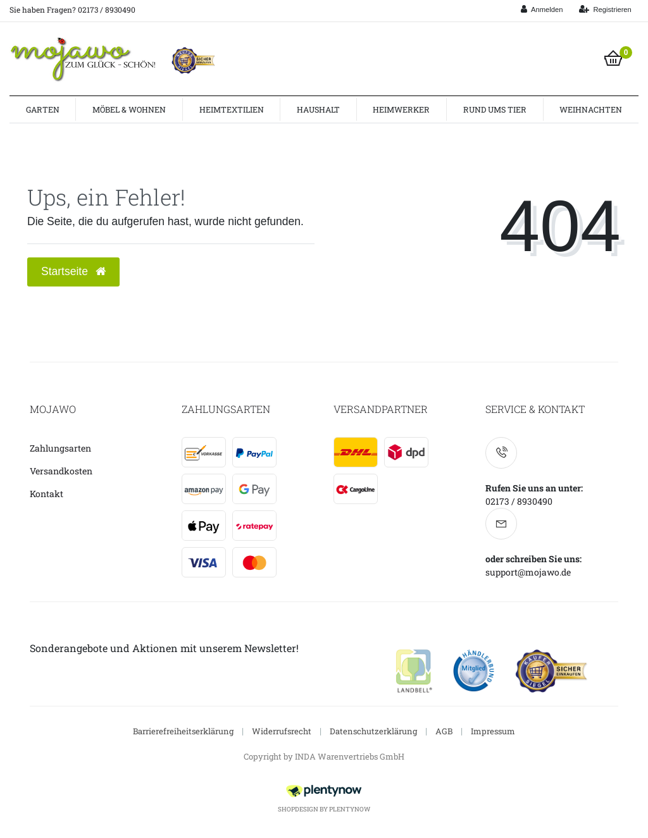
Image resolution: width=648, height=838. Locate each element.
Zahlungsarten (60, 448)
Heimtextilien (231, 109)
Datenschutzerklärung (373, 731)
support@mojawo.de (528, 572)
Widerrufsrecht (281, 731)
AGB (443, 731)
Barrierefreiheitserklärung (183, 731)
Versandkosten (61, 471)
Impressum (493, 731)
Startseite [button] (73, 271)
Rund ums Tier (494, 109)
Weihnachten (590, 109)
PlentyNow (349, 809)
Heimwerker (401, 109)
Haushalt (318, 109)
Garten (42, 109)
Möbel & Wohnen (129, 109)
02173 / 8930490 (518, 501)
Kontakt (46, 494)
